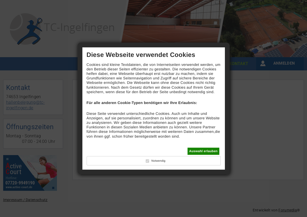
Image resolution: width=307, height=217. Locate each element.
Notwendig (158, 160)
